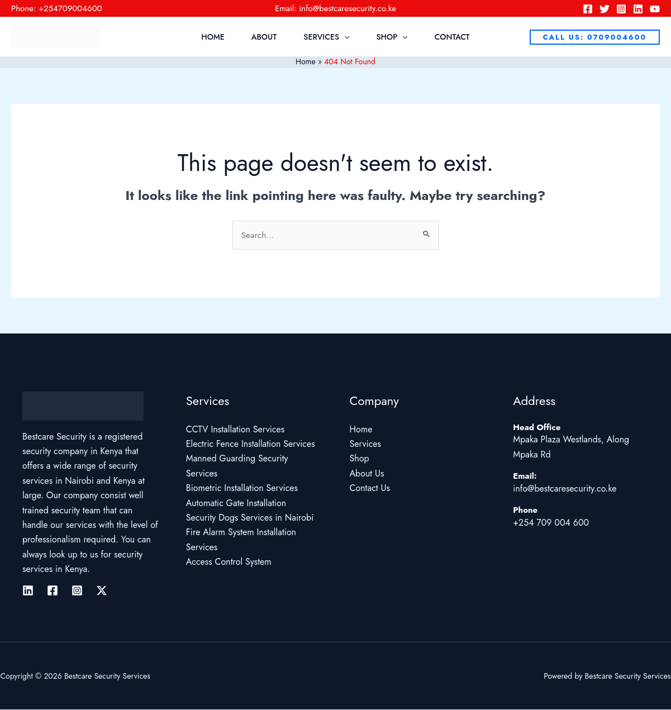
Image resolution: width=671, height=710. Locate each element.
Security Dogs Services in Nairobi (250, 518)
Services (326, 36)
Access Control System (229, 562)
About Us (367, 473)
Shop (391, 36)
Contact (452, 36)
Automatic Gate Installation (236, 503)
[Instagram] (621, 9)
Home (212, 36)
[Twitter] (604, 9)
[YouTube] (655, 9)
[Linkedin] (638, 9)
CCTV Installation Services (235, 429)
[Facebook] (588, 9)
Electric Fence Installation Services (250, 444)
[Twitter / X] (101, 590)
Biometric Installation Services (242, 488)
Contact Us (370, 488)
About (264, 36)
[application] (344, 36)
